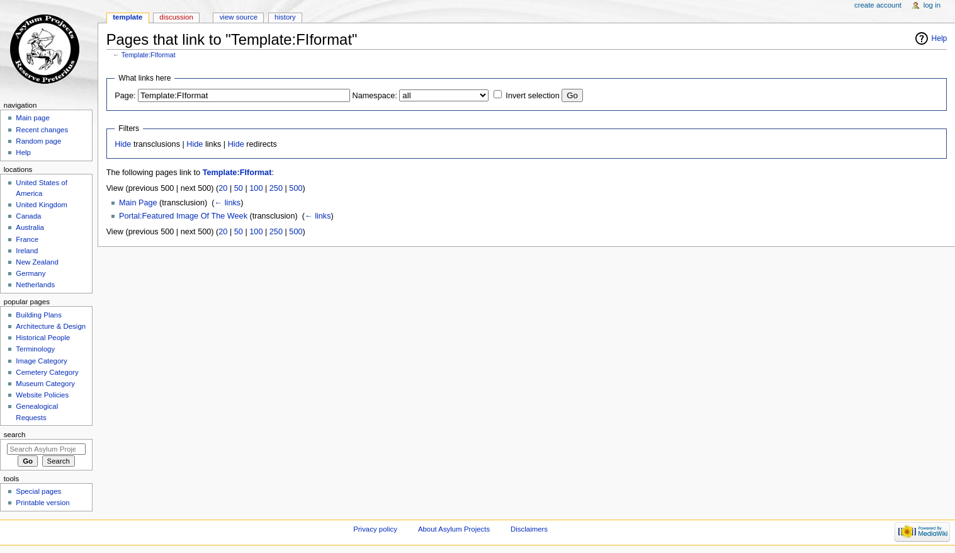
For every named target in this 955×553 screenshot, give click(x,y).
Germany (30, 273)
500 (295, 188)
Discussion (176, 17)
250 (276, 188)
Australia (30, 227)
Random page (38, 141)
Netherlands (35, 284)
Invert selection (532, 95)
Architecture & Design (51, 326)
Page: (125, 95)
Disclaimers (529, 529)
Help (939, 38)
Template (127, 17)
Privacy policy (375, 529)
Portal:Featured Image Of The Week (183, 216)
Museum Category (45, 383)
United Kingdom (41, 204)
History (285, 17)
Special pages (38, 491)
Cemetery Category (47, 372)
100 (256, 188)
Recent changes (42, 130)
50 (238, 188)
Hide (123, 144)
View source (238, 17)
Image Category (41, 361)
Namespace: (375, 95)
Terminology (35, 349)
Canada (28, 216)
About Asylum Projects (454, 529)
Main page (33, 118)
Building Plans (39, 315)
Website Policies (42, 395)
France (27, 239)
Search (15, 434)
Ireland (27, 250)
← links (228, 202)
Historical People (43, 337)
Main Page (138, 202)
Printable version (42, 502)
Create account (877, 5)
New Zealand (37, 262)
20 (222, 188)
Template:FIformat (148, 55)
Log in (932, 5)
